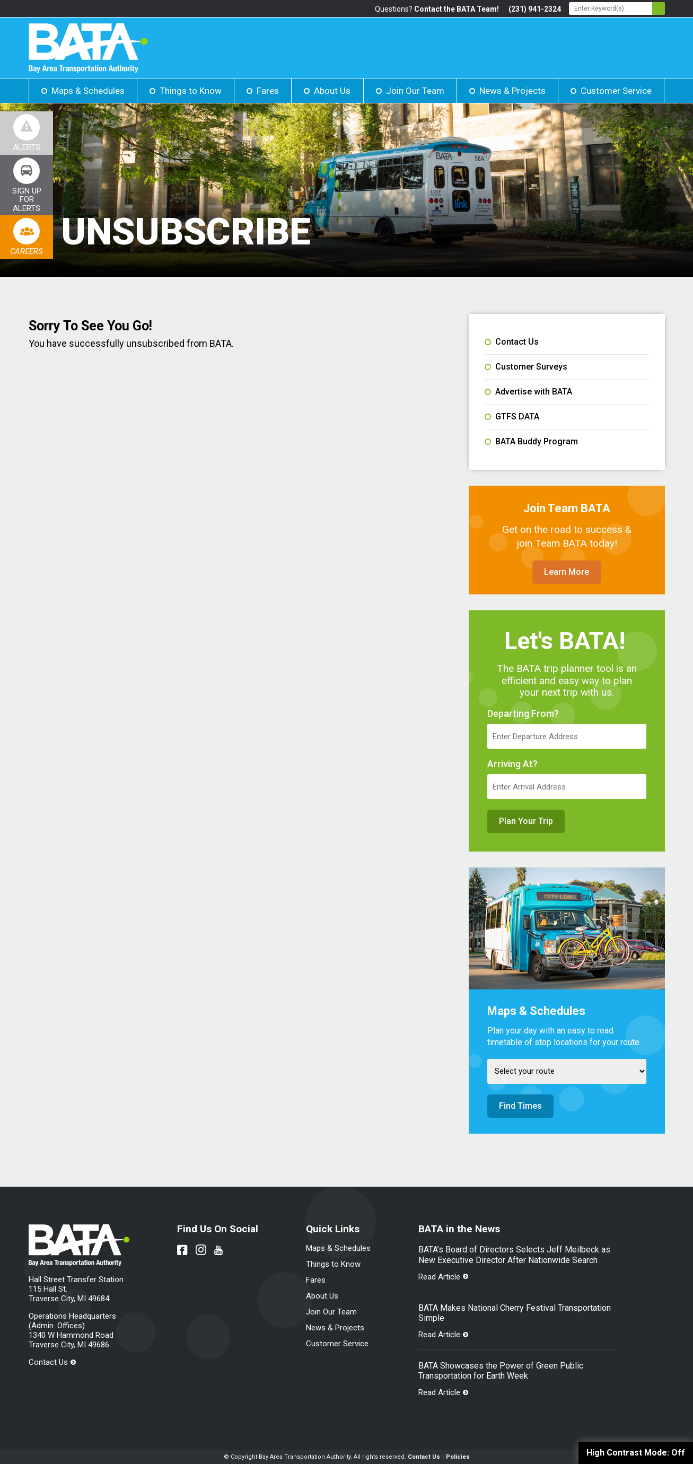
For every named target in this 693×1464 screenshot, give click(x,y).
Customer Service (616, 90)
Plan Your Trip (526, 821)
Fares (268, 90)
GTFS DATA (512, 417)
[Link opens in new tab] (26, 185)
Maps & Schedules (88, 90)
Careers (26, 251)
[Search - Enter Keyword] (617, 8)
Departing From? (523, 713)
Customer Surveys (526, 367)
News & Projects (512, 90)
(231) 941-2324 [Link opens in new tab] (534, 9)
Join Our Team (415, 90)
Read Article (439, 1277)
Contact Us (512, 342)
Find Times (520, 1106)
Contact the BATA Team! (456, 9)
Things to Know (191, 90)
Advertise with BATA (528, 392)
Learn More (566, 572)
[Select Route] (566, 1071)
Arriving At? (512, 764)
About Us (332, 90)
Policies (458, 1456)
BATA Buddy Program (531, 441)
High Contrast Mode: (635, 1453)
